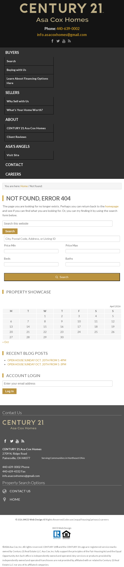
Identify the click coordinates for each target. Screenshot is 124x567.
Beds (7, 258)
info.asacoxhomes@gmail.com (62, 34)
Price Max (72, 245)
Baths (69, 258)
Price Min (10, 245)
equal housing (82, 519)
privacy (95, 519)
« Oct (5, 342)
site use (69, 519)
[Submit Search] (62, 277)
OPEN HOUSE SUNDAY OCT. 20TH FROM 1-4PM (36, 360)
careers (104, 519)
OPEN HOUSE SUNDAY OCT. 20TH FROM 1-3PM (36, 364)
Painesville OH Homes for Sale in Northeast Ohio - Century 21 (61, 12)
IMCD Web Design (61, 528)
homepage (112, 206)
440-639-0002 (67, 28)
